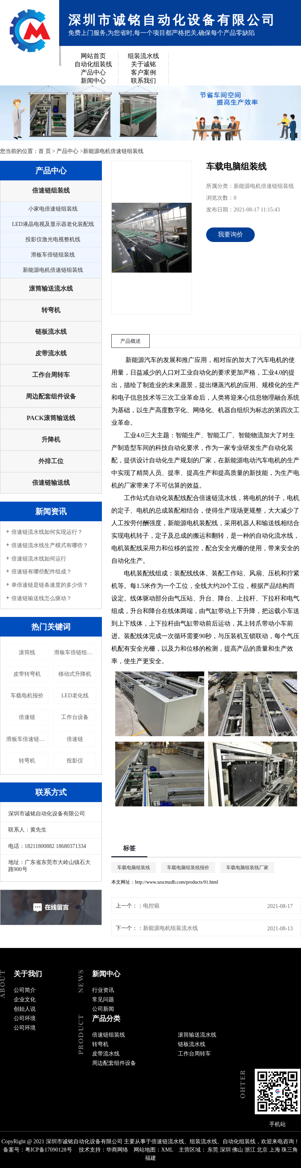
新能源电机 (183, 523)
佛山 (237, 1150)
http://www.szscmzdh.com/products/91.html (176, 882)
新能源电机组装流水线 (170, 928)
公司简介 (25, 990)
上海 (274, 1150)
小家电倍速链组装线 (53, 209)
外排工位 (50, 461)
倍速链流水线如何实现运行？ (47, 532)
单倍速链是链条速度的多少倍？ (49, 585)
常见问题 (103, 999)
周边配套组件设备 (51, 396)
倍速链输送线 (51, 482)
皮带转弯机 (27, 674)
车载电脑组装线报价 (188, 867)
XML (167, 1150)
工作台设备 (75, 717)
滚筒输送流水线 (51, 288)
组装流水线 (143, 56)
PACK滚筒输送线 (51, 418)
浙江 (250, 1150)
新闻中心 (93, 80)
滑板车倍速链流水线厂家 (27, 739)
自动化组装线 (93, 64)
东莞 (212, 1150)
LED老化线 (74, 696)
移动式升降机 (74, 674)
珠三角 (289, 1150)
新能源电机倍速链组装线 (113, 151)
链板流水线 (51, 331)
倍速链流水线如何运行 (38, 559)
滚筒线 (27, 652)
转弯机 (51, 310)
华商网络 (117, 1150)
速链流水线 (221, 498)
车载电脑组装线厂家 (247, 867)
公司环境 (25, 1018)
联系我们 (143, 80)
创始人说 (25, 1009)
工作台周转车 (51, 374)
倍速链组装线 (51, 190)
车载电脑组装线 (133, 867)
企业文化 (25, 999)
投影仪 (75, 761)
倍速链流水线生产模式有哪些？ (49, 545)
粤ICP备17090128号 (48, 1150)
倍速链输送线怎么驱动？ (41, 598)
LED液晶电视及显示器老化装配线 (53, 224)
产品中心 (93, 72)
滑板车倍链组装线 (53, 255)
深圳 (225, 1150)
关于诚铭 (143, 64)
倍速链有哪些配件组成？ (41, 572)
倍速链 (27, 717)
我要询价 (230, 234)
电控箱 (151, 906)
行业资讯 (103, 990)
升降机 (51, 439)
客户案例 (143, 72)
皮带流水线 (51, 353)
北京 (262, 1150)
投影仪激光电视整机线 (52, 239)
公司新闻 (103, 1009)
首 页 (44, 151)
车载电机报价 (27, 696)
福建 (150, 1158)
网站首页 (93, 56)
